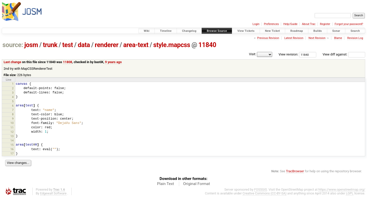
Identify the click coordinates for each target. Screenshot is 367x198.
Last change (12, 62)
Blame (338, 38)
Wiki (147, 31)
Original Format (196, 183)
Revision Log (355, 38)
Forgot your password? (349, 24)
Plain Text (165, 183)
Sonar (336, 31)
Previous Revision (268, 38)
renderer (107, 45)
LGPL (349, 193)
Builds (317, 31)
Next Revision (316, 38)
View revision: (288, 54)
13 (12, 136)
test (67, 45)
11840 (207, 45)
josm (31, 45)
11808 (67, 62)
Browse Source (217, 31)
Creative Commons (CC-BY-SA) (265, 193)
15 (12, 145)
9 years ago (113, 62)
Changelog (189, 31)
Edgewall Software (53, 193)
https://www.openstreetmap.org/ (341, 189)
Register (325, 24)
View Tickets (245, 31)
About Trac (309, 24)
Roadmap (296, 31)
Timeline (166, 31)
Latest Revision (294, 38)
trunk (50, 45)
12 (12, 132)
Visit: (252, 54)
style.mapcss (171, 45)
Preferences (271, 24)
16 (12, 149)
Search (355, 31)
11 (12, 127)
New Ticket (272, 31)
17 (12, 153)
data (84, 45)
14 (12, 140)
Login (256, 24)
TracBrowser (295, 171)
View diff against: (344, 54)
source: (13, 45)
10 (12, 123)
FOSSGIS (260, 189)
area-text (136, 45)
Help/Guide (290, 24)
